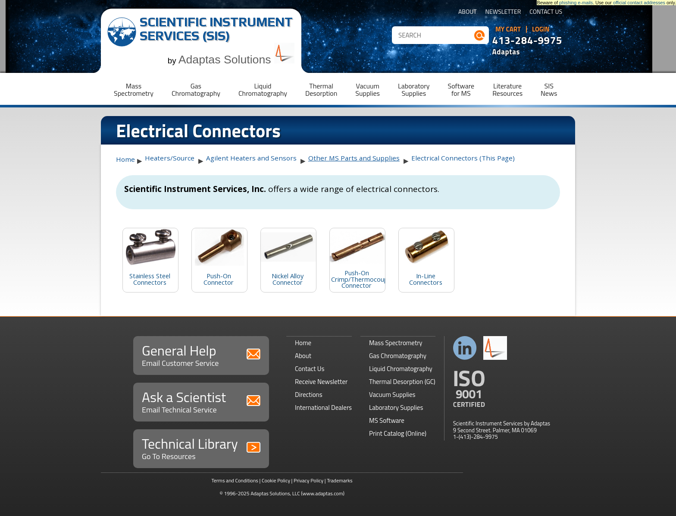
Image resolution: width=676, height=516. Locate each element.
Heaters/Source (169, 158)
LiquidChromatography (262, 89)
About (467, 12)
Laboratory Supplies (396, 407)
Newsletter (503, 12)
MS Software (386, 420)
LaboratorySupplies (413, 89)
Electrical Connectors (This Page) (463, 158)
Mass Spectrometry (395, 343)
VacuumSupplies (367, 89)
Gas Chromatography (397, 356)
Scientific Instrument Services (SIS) (216, 28)
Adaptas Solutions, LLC (275, 493)
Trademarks (339, 480)
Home (125, 159)
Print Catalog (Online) (397, 433)
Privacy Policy (308, 480)
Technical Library (201, 447)
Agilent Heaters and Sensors (251, 158)
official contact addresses (639, 2)
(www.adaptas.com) (322, 493)
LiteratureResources (507, 89)
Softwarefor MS (461, 89)
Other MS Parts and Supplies (354, 158)
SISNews (549, 89)
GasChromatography (196, 89)
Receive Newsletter (321, 382)
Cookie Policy (276, 480)
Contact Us (545, 12)
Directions (308, 395)
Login (541, 29)
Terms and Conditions (234, 480)
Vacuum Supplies (392, 395)
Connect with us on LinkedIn (465, 348)
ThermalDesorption (321, 89)
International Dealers (323, 407)
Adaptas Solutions (236, 59)
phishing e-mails (576, 2)
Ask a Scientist (201, 401)
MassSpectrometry (133, 89)
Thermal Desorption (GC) (402, 382)
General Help (201, 354)
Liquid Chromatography (400, 369)
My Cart (508, 29)
